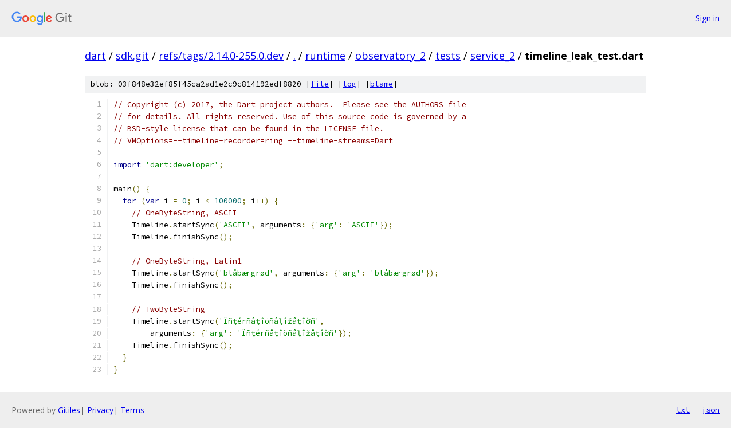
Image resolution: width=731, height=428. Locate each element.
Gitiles (69, 410)
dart (95, 55)
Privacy (100, 410)
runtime (325, 55)
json (710, 410)
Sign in (707, 18)
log (349, 84)
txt (683, 410)
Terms (132, 410)
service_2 (492, 55)
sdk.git (132, 55)
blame (381, 84)
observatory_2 (390, 55)
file (320, 84)
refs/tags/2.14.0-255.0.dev (221, 55)
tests (448, 55)
